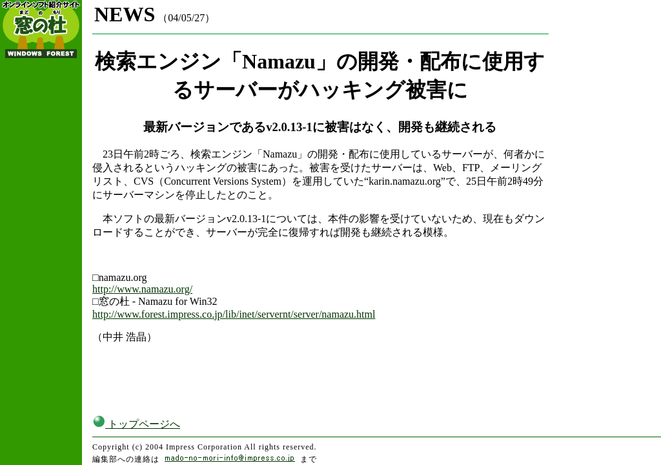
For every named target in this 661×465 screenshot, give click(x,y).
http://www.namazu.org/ (142, 289)
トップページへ (136, 423)
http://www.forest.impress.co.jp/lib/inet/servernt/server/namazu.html (233, 314)
